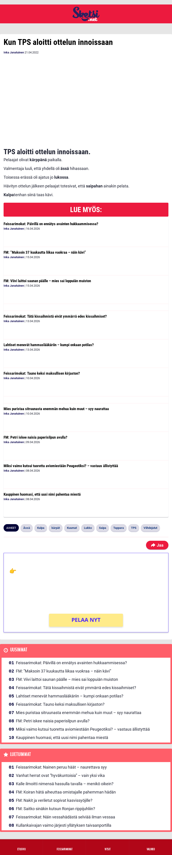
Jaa (157, 545)
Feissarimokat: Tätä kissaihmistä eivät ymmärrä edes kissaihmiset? (55, 316)
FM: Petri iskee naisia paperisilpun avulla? (35, 437)
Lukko (88, 528)
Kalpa (40, 528)
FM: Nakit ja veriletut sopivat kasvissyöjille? (54, 800)
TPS (133, 528)
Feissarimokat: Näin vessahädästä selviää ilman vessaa (65, 817)
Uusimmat (18, 650)
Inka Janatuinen (14, 52)
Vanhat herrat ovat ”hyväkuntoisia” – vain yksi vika (60, 775)
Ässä (26, 528)
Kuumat (72, 528)
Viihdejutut (150, 528)
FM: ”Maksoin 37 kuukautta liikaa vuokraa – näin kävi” (45, 252)
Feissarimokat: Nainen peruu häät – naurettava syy (61, 767)
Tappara (118, 528)
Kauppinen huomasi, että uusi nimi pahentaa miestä (42, 494)
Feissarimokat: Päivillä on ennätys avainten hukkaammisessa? (51, 224)
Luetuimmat (20, 754)
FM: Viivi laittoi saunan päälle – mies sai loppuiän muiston (47, 281)
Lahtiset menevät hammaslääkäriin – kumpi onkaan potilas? (49, 345)
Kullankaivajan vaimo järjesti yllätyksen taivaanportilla (63, 825)
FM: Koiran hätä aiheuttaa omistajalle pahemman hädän (66, 792)
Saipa (102, 528)
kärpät (56, 528)
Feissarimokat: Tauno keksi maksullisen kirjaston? (42, 373)
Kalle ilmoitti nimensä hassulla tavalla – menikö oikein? (65, 783)
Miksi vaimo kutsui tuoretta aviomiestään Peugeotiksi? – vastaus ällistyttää (61, 466)
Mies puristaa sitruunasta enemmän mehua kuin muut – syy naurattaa (56, 409)
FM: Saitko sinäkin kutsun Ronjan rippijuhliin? (55, 808)
